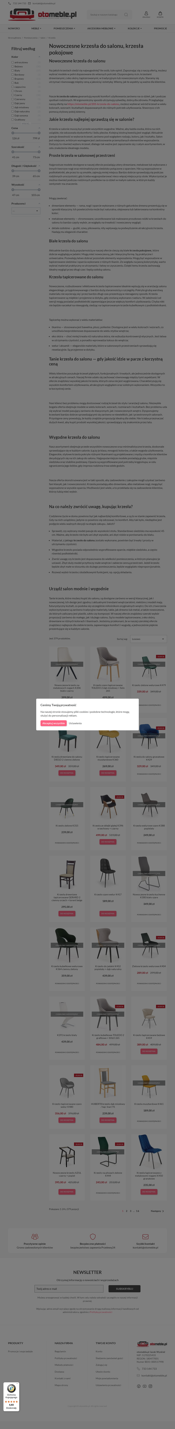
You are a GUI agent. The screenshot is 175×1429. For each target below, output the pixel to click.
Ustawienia (75, 723)
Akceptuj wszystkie (53, 723)
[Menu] (17, 1384)
